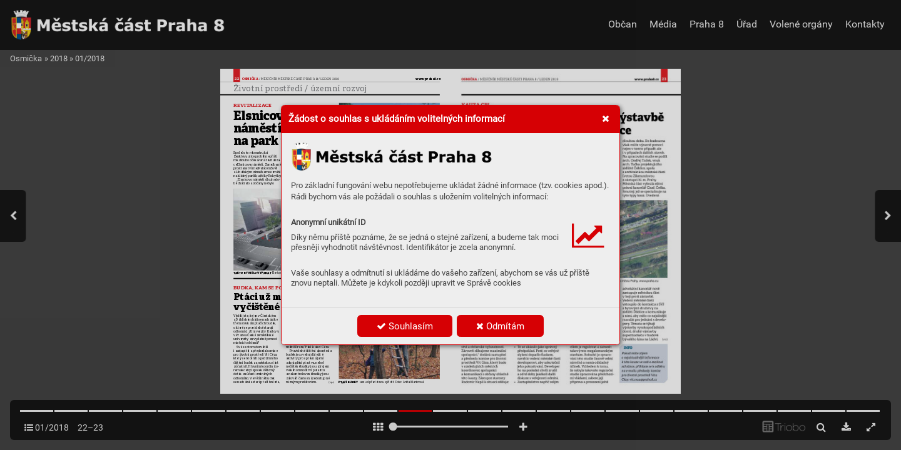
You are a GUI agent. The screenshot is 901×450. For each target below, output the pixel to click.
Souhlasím (405, 326)
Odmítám (500, 326)
